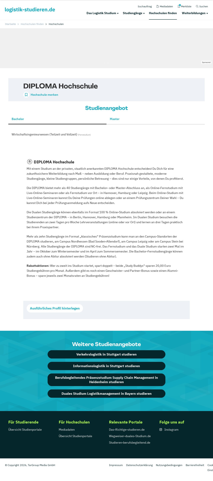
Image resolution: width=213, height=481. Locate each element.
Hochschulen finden (163, 13)
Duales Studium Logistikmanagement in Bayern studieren (107, 393)
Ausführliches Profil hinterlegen (55, 308)
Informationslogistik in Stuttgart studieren (106, 366)
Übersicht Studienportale (25, 429)
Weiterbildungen (194, 13)
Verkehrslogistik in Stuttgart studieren (106, 354)
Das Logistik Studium (101, 13)
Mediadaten (67, 429)
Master (114, 119)
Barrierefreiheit (195, 465)
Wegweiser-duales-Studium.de (130, 436)
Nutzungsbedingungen (169, 465)
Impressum (116, 465)
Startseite (10, 24)
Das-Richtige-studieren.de (127, 429)
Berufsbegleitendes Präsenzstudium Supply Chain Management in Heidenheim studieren (106, 379)
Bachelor (18, 119)
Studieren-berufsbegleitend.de (129, 442)
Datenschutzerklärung (139, 465)
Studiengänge (132, 13)
